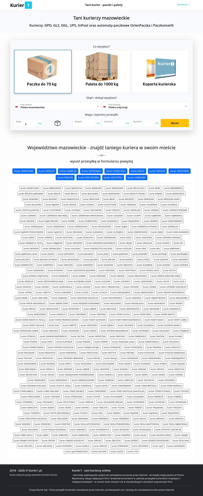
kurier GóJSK (157, 232)
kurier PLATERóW (64, 341)
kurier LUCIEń (82, 292)
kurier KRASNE (117, 276)
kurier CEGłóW (87, 204)
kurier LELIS (178, 281)
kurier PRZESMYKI (68, 352)
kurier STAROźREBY (97, 391)
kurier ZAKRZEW (122, 435)
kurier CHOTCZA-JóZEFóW (27, 210)
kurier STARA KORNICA (171, 385)
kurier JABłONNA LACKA (26, 254)
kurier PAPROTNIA (97, 336)
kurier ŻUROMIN (64, 446)
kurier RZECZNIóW (27, 369)
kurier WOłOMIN (78, 429)
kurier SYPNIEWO (25, 402)
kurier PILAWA (175, 336)
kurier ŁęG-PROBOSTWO (76, 451)
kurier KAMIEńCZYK (24, 265)
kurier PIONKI (30, 341)
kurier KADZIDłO (180, 259)
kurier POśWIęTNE (112, 347)
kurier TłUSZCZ (81, 413)
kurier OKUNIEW (125, 325)
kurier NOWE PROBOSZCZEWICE (64, 319)
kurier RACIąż (110, 358)
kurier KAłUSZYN (125, 265)
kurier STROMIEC (52, 396)
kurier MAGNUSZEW (144, 292)
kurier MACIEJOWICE (120, 292)
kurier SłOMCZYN (29, 407)
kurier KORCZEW (107, 270)
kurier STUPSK (93, 396)
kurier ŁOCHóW (99, 451)
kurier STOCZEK (181, 391)
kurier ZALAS (140, 435)
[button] (183, 4)
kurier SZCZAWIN (45, 402)
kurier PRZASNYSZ (47, 352)
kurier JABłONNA (171, 248)
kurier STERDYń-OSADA (159, 391)
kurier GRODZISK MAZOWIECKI (101, 243)
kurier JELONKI (91, 259)
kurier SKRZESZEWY (58, 380)
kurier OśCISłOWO (70, 330)
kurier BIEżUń (71, 193)
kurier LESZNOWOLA (62, 287)
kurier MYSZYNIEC (71, 309)
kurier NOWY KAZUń (154, 319)
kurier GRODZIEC (74, 243)
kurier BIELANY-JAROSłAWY (31, 193)
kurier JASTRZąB (159, 254)
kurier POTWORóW (134, 347)
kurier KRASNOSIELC (137, 276)
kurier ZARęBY (181, 435)
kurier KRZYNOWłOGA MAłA (50, 281)
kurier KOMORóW (35, 270)
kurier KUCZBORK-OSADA (79, 281)
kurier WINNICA (157, 418)
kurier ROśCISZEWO (105, 363)
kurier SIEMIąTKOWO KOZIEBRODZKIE (76, 374)
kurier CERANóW (128, 204)
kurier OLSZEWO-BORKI (169, 325)
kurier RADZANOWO (151, 358)
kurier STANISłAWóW (121, 385)
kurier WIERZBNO (121, 418)
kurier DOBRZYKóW (88, 221)
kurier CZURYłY (134, 215)
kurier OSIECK (90, 330)
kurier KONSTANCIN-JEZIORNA (81, 270)
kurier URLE (97, 413)
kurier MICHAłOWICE (112, 298)
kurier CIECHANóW (93, 210)
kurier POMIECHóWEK (33, 347)
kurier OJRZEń (107, 325)
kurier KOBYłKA (181, 265)
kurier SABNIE (83, 369)
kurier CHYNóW (72, 210)
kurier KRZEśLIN (26, 281)
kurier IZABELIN (68, 171)
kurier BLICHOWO (90, 193)
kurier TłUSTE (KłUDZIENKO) (57, 413)
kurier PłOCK (137, 171)
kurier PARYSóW (117, 336)
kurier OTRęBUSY (181, 330)
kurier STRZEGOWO (74, 396)
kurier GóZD (125, 237)
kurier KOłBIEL (79, 276)
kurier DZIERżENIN (56, 226)
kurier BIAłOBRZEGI (173, 188)
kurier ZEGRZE (131, 440)
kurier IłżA (155, 248)
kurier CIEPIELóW (132, 210)
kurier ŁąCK (158, 446)
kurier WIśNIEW (23, 424)
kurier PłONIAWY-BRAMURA (70, 358)
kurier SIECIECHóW (28, 374)
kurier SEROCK (157, 369)
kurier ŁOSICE (117, 451)
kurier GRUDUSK (144, 243)
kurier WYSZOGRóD (142, 429)
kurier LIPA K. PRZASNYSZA (107, 287)
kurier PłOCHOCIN (44, 358)
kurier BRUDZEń (126, 199)
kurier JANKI (103, 254)
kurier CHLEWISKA (148, 204)
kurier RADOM (157, 171)
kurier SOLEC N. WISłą (60, 385)
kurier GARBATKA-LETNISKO (144, 226)
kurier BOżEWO (50, 199)
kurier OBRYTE (69, 325)
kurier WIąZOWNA (170, 413)
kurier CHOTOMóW (52, 210)
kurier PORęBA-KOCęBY (89, 347)
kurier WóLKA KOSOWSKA (54, 429)
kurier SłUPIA (65, 407)
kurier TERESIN (135, 407)
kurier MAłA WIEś (40, 298)
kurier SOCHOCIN (146, 380)
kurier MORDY (176, 303)
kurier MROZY (29, 309)
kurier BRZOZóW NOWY (169, 199)
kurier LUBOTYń (43, 292)
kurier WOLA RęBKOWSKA (175, 424)
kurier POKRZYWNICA (149, 341)
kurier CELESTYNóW (107, 204)
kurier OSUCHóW (161, 330)
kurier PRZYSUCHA (89, 352)
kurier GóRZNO (45, 237)
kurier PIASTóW (157, 336)
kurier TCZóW (118, 407)
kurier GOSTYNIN (65, 237)
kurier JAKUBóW (85, 254)
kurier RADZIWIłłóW (27, 363)
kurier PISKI (46, 341)
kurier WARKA (113, 413)
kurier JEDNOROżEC (71, 259)
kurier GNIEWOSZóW (137, 232)
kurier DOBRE (68, 221)
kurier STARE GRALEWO (48, 391)
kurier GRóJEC (126, 243)
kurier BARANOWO (114, 188)
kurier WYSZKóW (121, 429)
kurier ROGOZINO (83, 363)
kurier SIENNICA (106, 374)
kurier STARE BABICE (23, 391)
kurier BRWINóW (146, 199)
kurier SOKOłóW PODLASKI (33, 385)
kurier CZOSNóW (115, 215)
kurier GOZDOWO (144, 237)
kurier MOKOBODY (156, 303)
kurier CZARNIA (151, 210)
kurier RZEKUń (46, 369)
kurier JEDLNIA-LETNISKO (45, 259)
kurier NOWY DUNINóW (94, 319)
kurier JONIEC (143, 259)
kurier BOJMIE (155, 193)
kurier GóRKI (28, 237)
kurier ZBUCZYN (113, 440)
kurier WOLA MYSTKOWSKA (87, 424)
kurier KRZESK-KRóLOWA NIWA (166, 276)
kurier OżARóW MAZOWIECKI (53, 336)
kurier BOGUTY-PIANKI (134, 193)
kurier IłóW (141, 248)
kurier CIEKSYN (113, 210)
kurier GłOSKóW (31, 248)
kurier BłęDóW (52, 204)
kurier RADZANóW (129, 358)
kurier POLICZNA (171, 341)
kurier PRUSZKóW (26, 352)
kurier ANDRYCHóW (30, 188)
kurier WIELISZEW (59, 418)
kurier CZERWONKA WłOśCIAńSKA (87, 215)
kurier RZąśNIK (178, 363)
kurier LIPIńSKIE (131, 287)
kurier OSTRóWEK (141, 330)
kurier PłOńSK (93, 358)
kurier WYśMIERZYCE (99, 429)
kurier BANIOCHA (73, 188)
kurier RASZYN (65, 177)
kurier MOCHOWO (112, 303)
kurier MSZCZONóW (49, 309)
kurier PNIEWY (101, 341)
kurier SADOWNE (102, 369)
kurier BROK (109, 199)
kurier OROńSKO (50, 330)
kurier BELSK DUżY (136, 188)
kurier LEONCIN (24, 287)
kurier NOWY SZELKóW (33, 325)
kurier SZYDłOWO (157, 402)
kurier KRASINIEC (98, 276)
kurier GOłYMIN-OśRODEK (168, 237)
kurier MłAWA (90, 309)
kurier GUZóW (162, 243)
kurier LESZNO (42, 287)
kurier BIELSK (54, 193)
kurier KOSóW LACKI (149, 270)
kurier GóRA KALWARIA (177, 232)
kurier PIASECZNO (115, 171)
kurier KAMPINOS (45, 265)
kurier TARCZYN (100, 407)
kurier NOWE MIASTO (165, 314)
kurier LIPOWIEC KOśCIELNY (173, 287)
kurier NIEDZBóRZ (78, 314)
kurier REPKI (65, 363)
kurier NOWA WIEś (142, 314)
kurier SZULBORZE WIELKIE (110, 402)
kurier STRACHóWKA (31, 396)
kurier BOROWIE (30, 199)
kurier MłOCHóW (108, 309)
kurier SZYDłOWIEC (136, 402)
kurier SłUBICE (48, 407)
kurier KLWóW (163, 265)
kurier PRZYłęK (127, 352)
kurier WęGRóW (150, 413)
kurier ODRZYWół (89, 325)
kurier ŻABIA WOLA (23, 435)
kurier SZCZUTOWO (66, 402)
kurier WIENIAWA (80, 418)
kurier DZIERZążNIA (34, 226)
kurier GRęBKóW (54, 243)
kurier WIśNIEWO (43, 424)
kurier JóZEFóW (161, 259)
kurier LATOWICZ (122, 281)
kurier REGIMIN (48, 363)
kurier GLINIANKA (94, 232)
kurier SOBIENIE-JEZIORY (83, 380)
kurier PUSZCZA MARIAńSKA (172, 352)
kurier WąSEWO (131, 413)
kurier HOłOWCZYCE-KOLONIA (98, 248)
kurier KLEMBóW (144, 265)
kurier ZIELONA (25, 446)
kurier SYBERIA (175, 396)
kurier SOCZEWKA (166, 380)
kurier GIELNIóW (74, 232)
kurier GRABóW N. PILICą (31, 243)
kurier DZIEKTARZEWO (172, 221)
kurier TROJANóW (155, 407)
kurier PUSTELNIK (146, 352)
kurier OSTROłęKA (91, 171)
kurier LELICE (163, 281)
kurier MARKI (21, 298)
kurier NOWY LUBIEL (177, 319)
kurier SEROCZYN (176, 369)
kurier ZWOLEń (100, 446)
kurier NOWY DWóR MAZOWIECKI (125, 319)
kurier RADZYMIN (179, 171)
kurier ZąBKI (42, 435)
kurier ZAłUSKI (95, 440)
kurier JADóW (48, 254)
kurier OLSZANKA (146, 325)
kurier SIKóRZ (158, 374)
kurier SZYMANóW (177, 402)
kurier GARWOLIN (170, 226)
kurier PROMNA (154, 347)
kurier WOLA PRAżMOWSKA (117, 424)
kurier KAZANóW (105, 265)
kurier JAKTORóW (66, 254)
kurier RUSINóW (142, 363)
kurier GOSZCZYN (85, 237)
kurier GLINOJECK (115, 232)
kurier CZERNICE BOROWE (175, 210)
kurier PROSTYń (173, 347)
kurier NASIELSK (57, 314)
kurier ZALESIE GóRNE (161, 435)
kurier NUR (54, 325)
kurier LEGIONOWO (143, 281)
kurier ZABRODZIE (80, 435)
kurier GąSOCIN (55, 232)
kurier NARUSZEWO (37, 314)
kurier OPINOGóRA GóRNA (26, 330)
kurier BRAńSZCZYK (70, 199)
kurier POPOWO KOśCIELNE (60, 347)
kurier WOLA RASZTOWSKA (146, 424)
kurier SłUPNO (82, 407)
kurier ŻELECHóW (181, 440)
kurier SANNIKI (121, 369)
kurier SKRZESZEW (36, 380)
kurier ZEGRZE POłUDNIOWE (155, 440)
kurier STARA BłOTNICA (146, 385)
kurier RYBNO (160, 363)
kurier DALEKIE (27, 221)
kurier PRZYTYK (109, 352)
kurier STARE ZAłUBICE (73, 391)
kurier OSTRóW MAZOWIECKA (114, 330)
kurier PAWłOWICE (137, 336)
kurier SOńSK (101, 385)
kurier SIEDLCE (46, 171)
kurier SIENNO (124, 374)
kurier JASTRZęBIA (179, 254)
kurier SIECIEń (48, 374)
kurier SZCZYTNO (113, 177)
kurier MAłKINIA (59, 298)
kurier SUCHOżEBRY (113, 396)
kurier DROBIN (150, 221)
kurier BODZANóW (111, 193)
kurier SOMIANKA (83, 385)
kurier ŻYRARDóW (120, 446)
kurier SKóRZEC (176, 374)
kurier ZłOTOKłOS (140, 446)
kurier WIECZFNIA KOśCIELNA (33, 418)
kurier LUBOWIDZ (63, 292)
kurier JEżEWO (126, 259)
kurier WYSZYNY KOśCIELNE (168, 429)
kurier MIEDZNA (133, 298)
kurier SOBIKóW (106, 380)
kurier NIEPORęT (98, 314)
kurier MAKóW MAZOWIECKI (171, 292)
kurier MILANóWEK (178, 298)
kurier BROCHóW (91, 199)
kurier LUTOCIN (100, 292)
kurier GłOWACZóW (52, 248)
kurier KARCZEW (65, 265)
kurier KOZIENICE (60, 276)
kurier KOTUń (169, 270)
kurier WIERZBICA (100, 418)
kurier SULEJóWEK (135, 396)
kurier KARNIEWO (85, 265)
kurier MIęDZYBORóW (155, 298)
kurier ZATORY (48, 440)
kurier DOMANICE (109, 221)
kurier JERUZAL (109, 259)
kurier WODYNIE (62, 424)
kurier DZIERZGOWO (78, 226)
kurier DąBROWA (153, 215)
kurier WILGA (140, 418)
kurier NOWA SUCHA (119, 314)
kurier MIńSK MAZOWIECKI (32, 303)
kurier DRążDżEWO (131, 221)
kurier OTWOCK (28, 336)
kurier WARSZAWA (23, 171)
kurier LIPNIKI (149, 287)
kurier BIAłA (154, 188)
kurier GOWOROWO (106, 237)
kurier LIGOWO (83, 287)
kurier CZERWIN (28, 215)
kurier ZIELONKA (44, 446)
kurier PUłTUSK (25, 358)
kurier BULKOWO (34, 204)
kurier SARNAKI (139, 369)
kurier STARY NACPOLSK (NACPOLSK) (127, 391)
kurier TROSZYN (174, 407)
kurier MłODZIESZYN (129, 309)
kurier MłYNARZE (151, 309)
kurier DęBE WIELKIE (48, 221)
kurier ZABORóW (60, 435)
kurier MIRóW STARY (58, 303)
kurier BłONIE (69, 204)
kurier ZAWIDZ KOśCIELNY (72, 440)
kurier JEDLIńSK (22, 259)
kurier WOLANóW (30, 429)
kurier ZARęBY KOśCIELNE (26, 440)
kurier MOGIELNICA (134, 303)
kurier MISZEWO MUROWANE (86, 303)
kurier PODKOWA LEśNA (123, 341)
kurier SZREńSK (86, 402)
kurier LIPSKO (25, 292)
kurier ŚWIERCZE (155, 396)
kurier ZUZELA (82, 446)
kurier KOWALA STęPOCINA (35, 276)
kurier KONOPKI (55, 270)
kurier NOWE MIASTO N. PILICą (30, 319)
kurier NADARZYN (172, 309)
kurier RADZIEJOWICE (175, 358)
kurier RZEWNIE (65, 369)
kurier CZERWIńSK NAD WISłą (54, 215)
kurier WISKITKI (176, 418)
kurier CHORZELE (169, 204)
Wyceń (175, 123)
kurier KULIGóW (102, 281)
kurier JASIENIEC (140, 254)
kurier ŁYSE (133, 451)
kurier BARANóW (94, 188)
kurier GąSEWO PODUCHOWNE (29, 232)
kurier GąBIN (121, 226)
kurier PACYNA (78, 336)
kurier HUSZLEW (124, 248)
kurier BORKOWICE (175, 193)
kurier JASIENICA (120, 254)
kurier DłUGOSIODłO (101, 226)
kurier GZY (178, 243)
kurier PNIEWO (83, 341)
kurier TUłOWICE (32, 413)
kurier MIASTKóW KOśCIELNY (84, 298)
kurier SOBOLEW (126, 380)
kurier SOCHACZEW (88, 177)
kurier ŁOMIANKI (136, 177)
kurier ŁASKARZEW (176, 446)
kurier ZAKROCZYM (102, 435)
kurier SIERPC (141, 374)
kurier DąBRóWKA (173, 215)
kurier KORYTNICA (127, 270)
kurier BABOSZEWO (52, 188)
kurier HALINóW (72, 248)
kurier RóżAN (124, 363)
